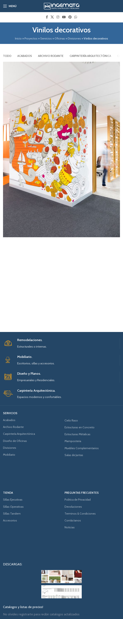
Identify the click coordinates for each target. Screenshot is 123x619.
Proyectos (30, 38)
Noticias (70, 527)
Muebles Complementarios (82, 448)
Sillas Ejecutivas (12, 499)
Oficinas (60, 38)
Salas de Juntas (74, 455)
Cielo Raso (71, 420)
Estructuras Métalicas (77, 434)
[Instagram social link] (58, 17)
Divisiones (74, 38)
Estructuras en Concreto (79, 427)
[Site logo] (61, 5)
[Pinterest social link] (70, 17)
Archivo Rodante (13, 427)
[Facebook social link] (47, 17)
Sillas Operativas (13, 506)
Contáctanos (73, 520)
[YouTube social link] (64, 17)
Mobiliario (9, 454)
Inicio (18, 38)
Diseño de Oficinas (15, 441)
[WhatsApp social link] (75, 17)
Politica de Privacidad (78, 499)
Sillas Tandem (12, 513)
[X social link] (52, 17)
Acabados (9, 420)
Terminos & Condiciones (80, 513)
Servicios (46, 38)
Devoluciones (73, 506)
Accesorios (10, 520)
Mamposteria (73, 441)
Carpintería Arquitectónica (19, 434)
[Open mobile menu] (10, 6)
